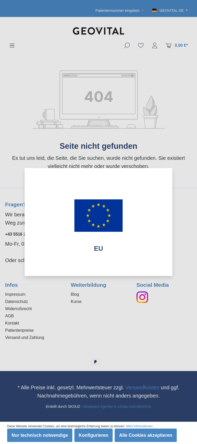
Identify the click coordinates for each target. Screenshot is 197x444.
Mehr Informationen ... (141, 426)
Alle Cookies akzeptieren (145, 435)
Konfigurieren (93, 435)
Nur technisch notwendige (40, 435)
